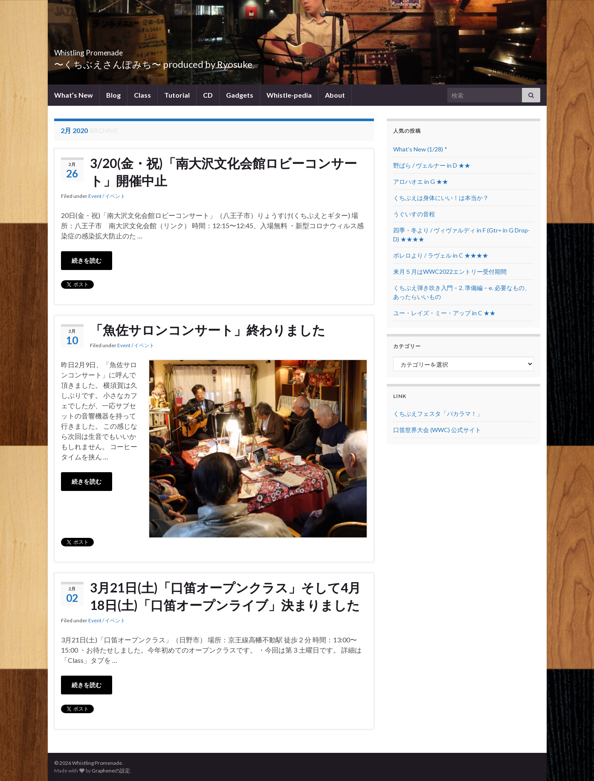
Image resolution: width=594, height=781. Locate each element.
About (335, 95)
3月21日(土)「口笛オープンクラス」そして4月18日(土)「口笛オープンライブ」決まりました (225, 596)
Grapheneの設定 (111, 770)
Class (142, 95)
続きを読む (86, 260)
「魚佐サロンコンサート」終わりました (207, 329)
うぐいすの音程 (414, 214)
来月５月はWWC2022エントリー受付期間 (450, 271)
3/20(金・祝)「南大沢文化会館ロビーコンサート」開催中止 (223, 171)
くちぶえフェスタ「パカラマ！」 (438, 413)
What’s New (73, 95)
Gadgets (239, 95)
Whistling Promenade (114, 50)
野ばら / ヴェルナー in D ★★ (431, 165)
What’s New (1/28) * (420, 149)
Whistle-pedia (289, 95)
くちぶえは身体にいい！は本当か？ (441, 197)
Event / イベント (106, 196)
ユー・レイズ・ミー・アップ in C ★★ (444, 312)
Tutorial (177, 95)
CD (208, 95)
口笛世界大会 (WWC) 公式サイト (437, 429)
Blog (113, 95)
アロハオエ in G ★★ (420, 181)
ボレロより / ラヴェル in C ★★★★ (440, 255)
